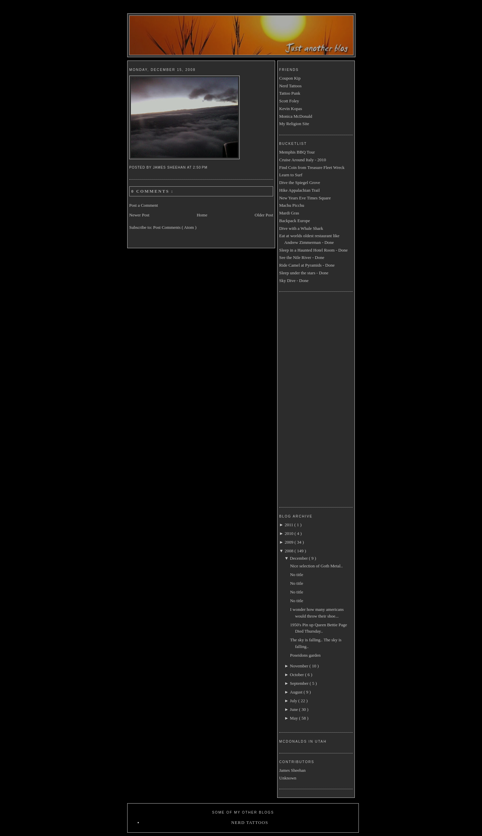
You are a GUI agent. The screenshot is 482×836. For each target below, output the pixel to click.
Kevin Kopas (290, 108)
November (299, 665)
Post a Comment (143, 205)
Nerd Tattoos (290, 85)
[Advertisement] (306, 398)
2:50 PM (201, 167)
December (299, 558)
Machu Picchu (291, 205)
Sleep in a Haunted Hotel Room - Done (313, 250)
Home (202, 214)
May (294, 718)
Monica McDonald (295, 116)
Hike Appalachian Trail (299, 190)
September (300, 683)
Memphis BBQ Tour (297, 152)
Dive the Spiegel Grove (299, 182)
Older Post (264, 214)
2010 (289, 533)
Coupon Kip (290, 78)
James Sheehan (292, 770)
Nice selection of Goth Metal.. (316, 565)
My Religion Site (294, 123)
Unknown (287, 777)
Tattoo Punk (289, 93)
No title (296, 574)
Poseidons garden (305, 655)
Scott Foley (289, 100)
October (297, 674)
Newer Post (139, 214)
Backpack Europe (294, 220)
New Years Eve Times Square (305, 197)
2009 (289, 542)
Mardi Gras (289, 212)
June (294, 709)
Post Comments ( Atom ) (174, 227)
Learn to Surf (290, 174)
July (294, 700)
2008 (289, 550)
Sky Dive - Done (294, 280)
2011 (289, 524)
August (297, 691)
